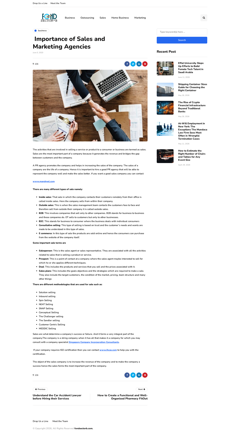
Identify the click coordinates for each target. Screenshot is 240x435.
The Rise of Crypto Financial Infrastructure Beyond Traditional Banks (192, 107)
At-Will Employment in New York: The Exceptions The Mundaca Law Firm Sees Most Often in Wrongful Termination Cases (192, 131)
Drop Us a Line (40, 3)
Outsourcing (87, 17)
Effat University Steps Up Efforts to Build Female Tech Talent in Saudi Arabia (191, 67)
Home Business (120, 17)
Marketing (140, 17)
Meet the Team (58, 3)
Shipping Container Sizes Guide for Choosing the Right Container (192, 87)
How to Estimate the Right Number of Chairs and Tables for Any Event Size (191, 155)
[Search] (182, 31)
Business (70, 17)
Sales (103, 17)
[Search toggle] (204, 17)
